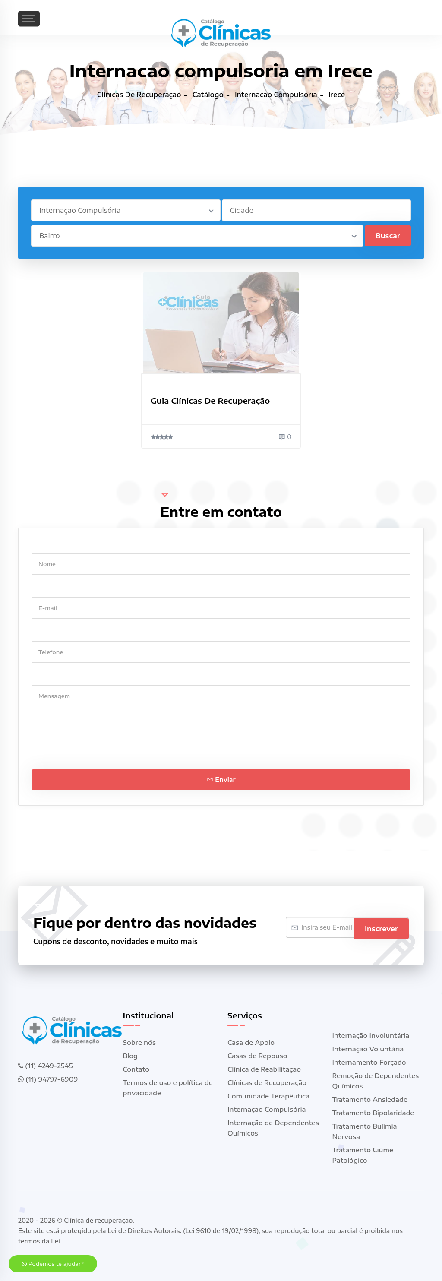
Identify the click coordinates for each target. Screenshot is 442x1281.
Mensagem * (51, 676)
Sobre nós (139, 1042)
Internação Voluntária (368, 1049)
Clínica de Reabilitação (264, 1069)
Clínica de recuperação (98, 1220)
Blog (130, 1056)
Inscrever (381, 927)
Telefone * (48, 632)
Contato (136, 1069)
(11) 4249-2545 (45, 1065)
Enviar (220, 779)
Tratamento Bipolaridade (373, 1113)
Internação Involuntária (371, 1035)
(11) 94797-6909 (48, 1079)
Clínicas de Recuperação (266, 1082)
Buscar (388, 235)
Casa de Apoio (251, 1042)
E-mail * (44, 588)
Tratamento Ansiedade (370, 1099)
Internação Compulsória (266, 1109)
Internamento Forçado (369, 1062)
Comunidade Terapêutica (268, 1096)
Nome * (43, 544)
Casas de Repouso (257, 1056)
